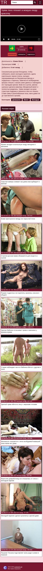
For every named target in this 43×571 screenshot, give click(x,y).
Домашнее (16, 100)
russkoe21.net (18, 567)
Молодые (35, 100)
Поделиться (31, 54)
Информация (12, 54)
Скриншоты (21, 54)
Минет (26, 100)
